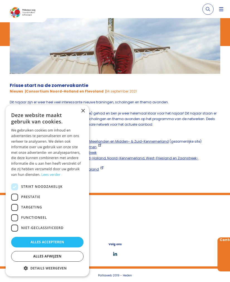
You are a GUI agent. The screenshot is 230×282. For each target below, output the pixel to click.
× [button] (83, 111)
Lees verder (51, 174)
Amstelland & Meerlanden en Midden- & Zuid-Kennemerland (117, 141)
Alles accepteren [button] (47, 242)
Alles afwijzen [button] (47, 256)
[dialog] (47, 190)
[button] (47, 268)
